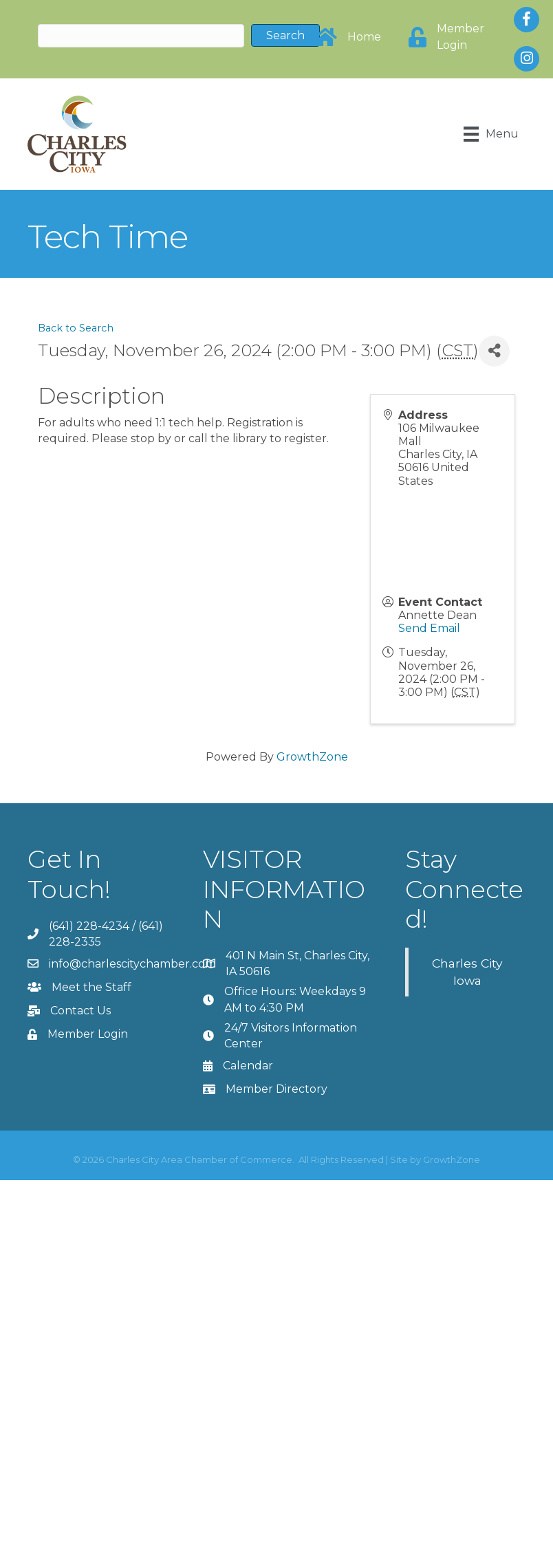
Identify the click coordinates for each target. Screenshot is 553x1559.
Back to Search (75, 328)
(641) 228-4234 (89, 926)
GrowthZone (312, 756)
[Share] (494, 351)
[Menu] (491, 134)
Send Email (429, 628)
